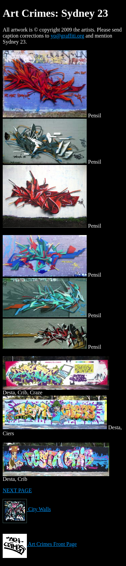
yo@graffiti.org (67, 36)
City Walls (27, 509)
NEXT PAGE (17, 490)
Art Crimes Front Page (40, 544)
